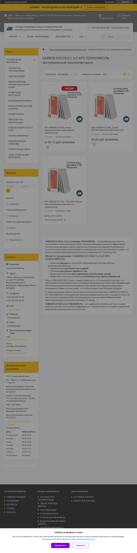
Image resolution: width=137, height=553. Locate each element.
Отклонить (80, 545)
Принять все (60, 545)
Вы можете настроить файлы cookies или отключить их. (67, 539)
